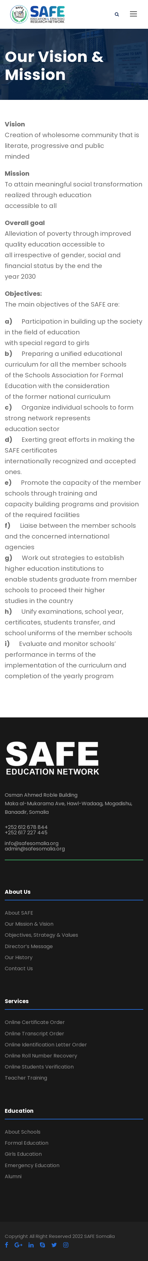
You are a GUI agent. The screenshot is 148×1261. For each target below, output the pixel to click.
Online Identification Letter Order (46, 1044)
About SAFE (19, 913)
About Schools (22, 1132)
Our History (19, 957)
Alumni (13, 1176)
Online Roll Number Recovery (41, 1055)
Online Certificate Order (35, 1022)
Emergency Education (32, 1165)
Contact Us (19, 968)
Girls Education (23, 1154)
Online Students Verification (39, 1066)
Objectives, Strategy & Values (41, 935)
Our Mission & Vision (29, 924)
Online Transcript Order (34, 1033)
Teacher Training (26, 1077)
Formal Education (26, 1143)
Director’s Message (29, 946)
